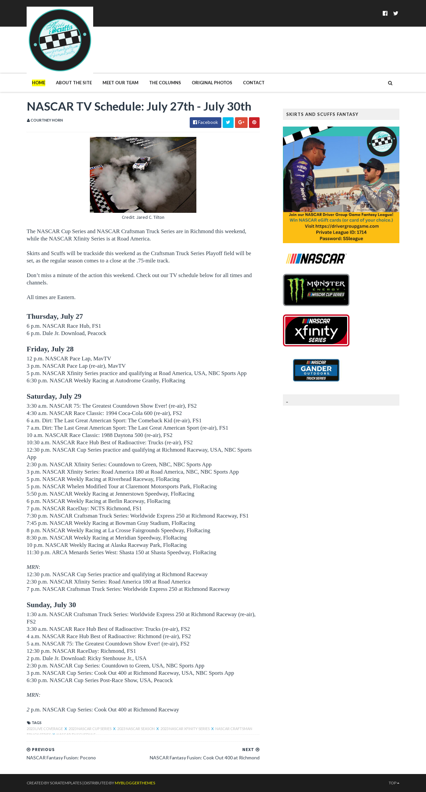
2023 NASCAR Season (136, 728)
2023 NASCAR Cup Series (90, 728)
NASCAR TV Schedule (76, 734)
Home (38, 82)
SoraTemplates (66, 782)
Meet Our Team (120, 82)
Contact (254, 82)
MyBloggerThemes (135, 782)
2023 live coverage (45, 728)
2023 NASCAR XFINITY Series (185, 728)
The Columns (165, 82)
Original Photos (212, 82)
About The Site (74, 82)
